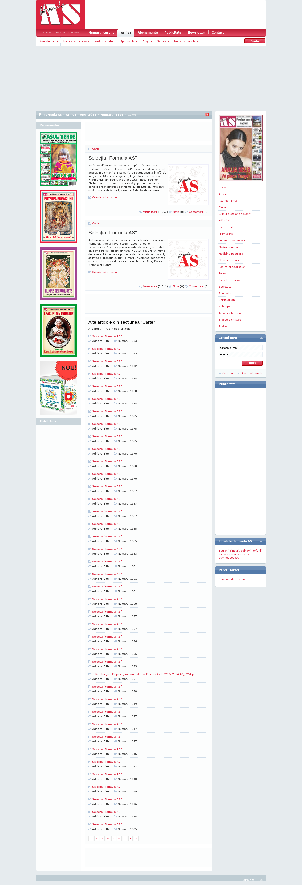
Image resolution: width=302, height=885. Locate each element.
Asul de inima (49, 41)
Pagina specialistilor (232, 266)
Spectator (225, 293)
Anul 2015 (88, 114)
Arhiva (126, 32)
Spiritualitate (128, 41)
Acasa (223, 187)
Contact (218, 32)
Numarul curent (101, 32)
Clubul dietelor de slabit (234, 213)
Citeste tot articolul (104, 197)
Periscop (224, 273)
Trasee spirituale (230, 319)
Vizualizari (155, 211)
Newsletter (196, 32)
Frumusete (226, 233)
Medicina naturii (104, 41)
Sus (260, 879)
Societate (225, 286)
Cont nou (228, 372)
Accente (224, 194)
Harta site (248, 879)
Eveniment (226, 227)
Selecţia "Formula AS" (112, 158)
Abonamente (148, 32)
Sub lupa (225, 306)
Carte (96, 148)
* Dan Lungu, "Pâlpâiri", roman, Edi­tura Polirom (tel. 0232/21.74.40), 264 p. (143, 674)
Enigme (147, 41)
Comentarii (199, 211)
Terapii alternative (231, 313)
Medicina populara (186, 41)
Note (178, 211)
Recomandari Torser (232, 578)
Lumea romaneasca (76, 41)
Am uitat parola (252, 372)
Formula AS (53, 114)
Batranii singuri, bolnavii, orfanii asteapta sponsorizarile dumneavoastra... (240, 554)
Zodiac (223, 326)
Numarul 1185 (112, 114)
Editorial (224, 220)
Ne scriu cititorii (229, 260)
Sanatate (163, 41)
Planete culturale (230, 279)
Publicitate (172, 32)
